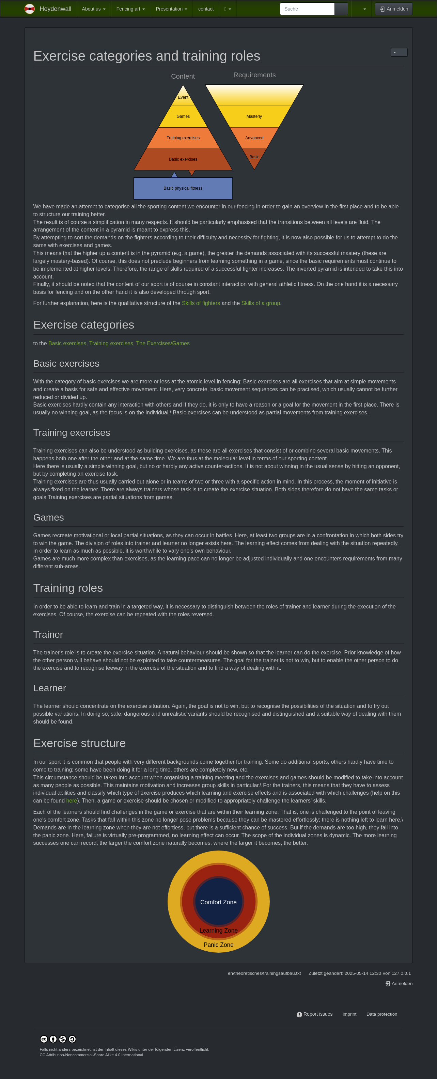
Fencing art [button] (130, 9)
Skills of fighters (201, 303)
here (71, 801)
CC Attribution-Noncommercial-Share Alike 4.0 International (91, 1055)
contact (206, 9)
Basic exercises (67, 343)
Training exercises (111, 343)
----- (337, 1014)
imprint (349, 1014)
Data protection (381, 1014)
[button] (228, 8)
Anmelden (399, 983)
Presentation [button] (172, 9)
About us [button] (94, 9)
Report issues (318, 1014)
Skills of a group (260, 303)
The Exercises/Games (163, 343)
